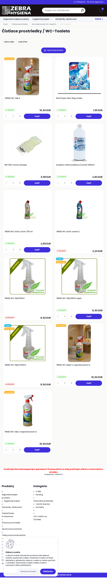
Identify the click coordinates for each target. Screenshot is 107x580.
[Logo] (16, 10)
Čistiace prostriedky (20, 24)
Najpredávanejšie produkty (16, 19)
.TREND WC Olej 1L (13, 98)
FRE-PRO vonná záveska (16, 165)
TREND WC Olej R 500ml (15, 367)
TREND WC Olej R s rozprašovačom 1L (73, 367)
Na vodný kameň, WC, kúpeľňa (44, 24)
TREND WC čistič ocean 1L (68, 232)
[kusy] (13, 116)
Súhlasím (48, 571)
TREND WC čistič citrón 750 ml (19, 232)
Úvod (5, 24)
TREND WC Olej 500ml (15, 300)
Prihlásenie (80, 2)
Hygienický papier (41, 19)
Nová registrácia (96, 2)
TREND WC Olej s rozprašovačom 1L (21, 434)
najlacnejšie (9, 42)
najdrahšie (22, 42)
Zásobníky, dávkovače (65, 19)
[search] (82, 11)
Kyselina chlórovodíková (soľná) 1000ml (75, 165)
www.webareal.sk (63, 577)
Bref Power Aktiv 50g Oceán (69, 98)
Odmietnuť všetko (28, 571)
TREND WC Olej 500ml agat (69, 300)
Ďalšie (98, 19)
